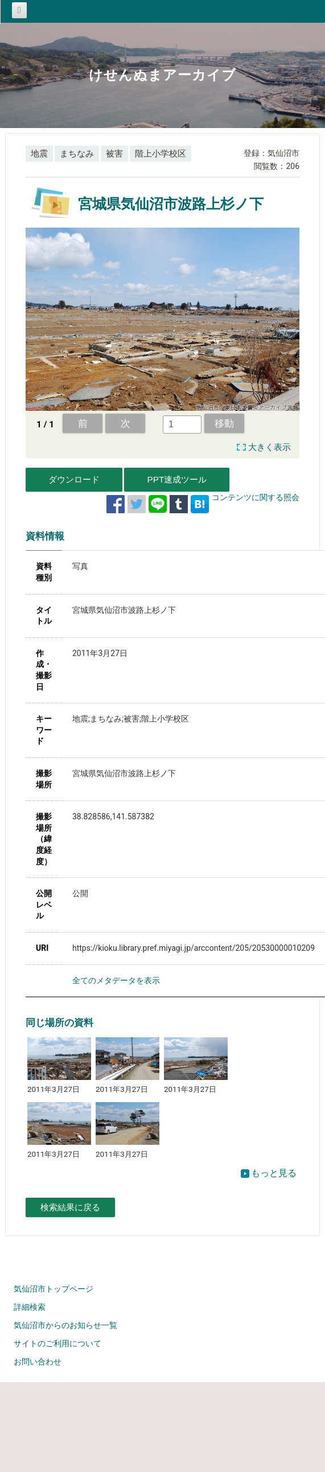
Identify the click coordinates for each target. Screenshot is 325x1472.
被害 (114, 154)
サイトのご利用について (57, 1343)
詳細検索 (30, 1307)
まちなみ (77, 154)
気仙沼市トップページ (53, 1288)
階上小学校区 (160, 154)
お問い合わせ (37, 1361)
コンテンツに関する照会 (255, 497)
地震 (39, 154)
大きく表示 (269, 447)
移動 (224, 423)
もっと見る (269, 1173)
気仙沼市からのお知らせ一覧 (65, 1325)
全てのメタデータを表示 (116, 980)
